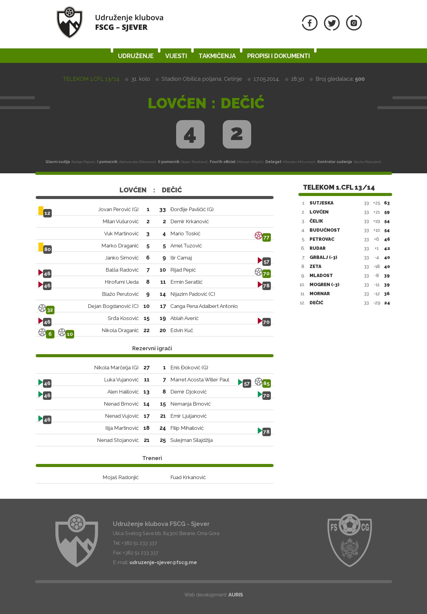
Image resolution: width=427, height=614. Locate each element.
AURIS (235, 595)
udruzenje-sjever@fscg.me (163, 562)
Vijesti (176, 56)
